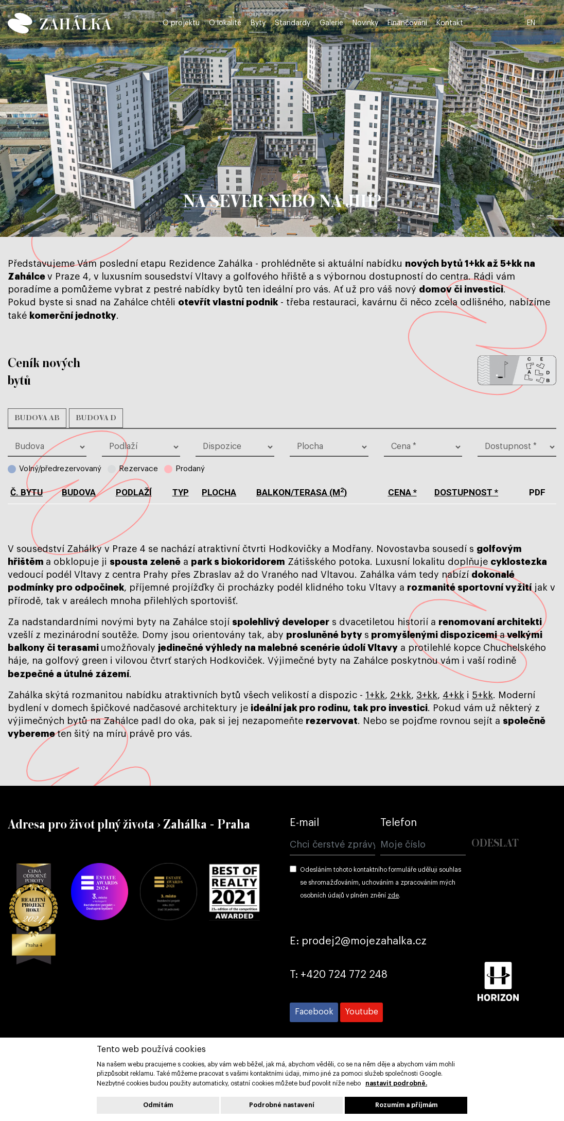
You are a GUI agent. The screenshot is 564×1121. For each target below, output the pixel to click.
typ (180, 492)
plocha (219, 492)
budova (79, 492)
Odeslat (495, 844)
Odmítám (158, 1105)
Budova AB (37, 418)
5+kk (482, 695)
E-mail (304, 823)
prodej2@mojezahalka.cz (364, 941)
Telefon (398, 823)
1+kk (375, 695)
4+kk (453, 695)
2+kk (400, 695)
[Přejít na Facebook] (314, 1012)
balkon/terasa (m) (301, 492)
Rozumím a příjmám (406, 1105)
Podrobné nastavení (281, 1105)
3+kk (426, 695)
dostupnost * (466, 492)
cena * (402, 492)
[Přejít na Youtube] (361, 1012)
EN (551, 21)
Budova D (96, 418)
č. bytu (26, 492)
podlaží (134, 492)
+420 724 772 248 (344, 975)
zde (393, 895)
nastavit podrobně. (396, 1083)
